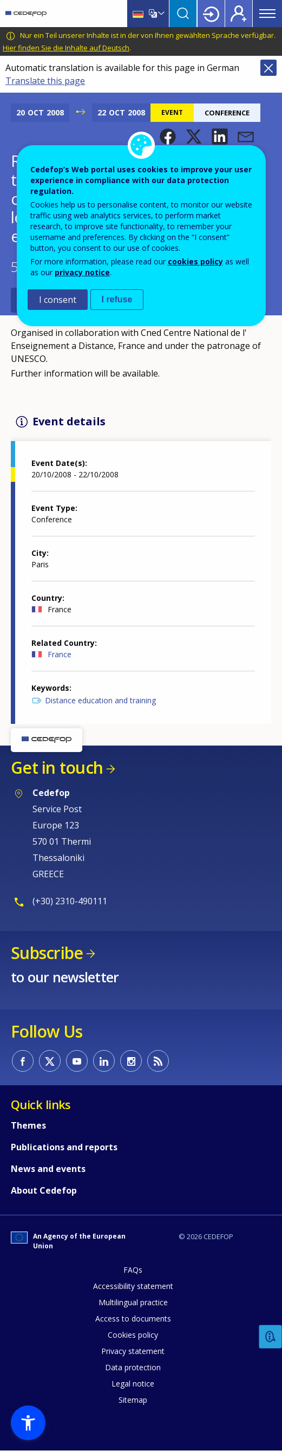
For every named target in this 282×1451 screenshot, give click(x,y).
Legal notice (133, 1383)
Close (268, 68)
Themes (28, 1125)
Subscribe (47, 953)
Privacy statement (133, 1351)
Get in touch (57, 767)
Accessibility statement (133, 1286)
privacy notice (82, 272)
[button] (168, 136)
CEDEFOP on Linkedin (104, 1061)
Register (238, 13)
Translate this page (45, 81)
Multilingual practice (133, 1302)
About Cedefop (44, 1190)
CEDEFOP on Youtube (77, 1061)
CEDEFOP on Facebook (23, 1061)
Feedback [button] (270, 1337)
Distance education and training (100, 700)
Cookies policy (133, 1335)
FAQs (132, 1270)
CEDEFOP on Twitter (50, 1061)
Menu (267, 13)
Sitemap (133, 1400)
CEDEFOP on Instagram (131, 1061)
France (59, 654)
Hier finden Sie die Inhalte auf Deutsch (66, 48)
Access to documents (133, 1318)
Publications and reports (64, 1147)
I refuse (117, 299)
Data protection (133, 1367)
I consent (57, 300)
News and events (48, 1169)
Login (211, 13)
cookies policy (195, 261)
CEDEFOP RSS (158, 1061)
